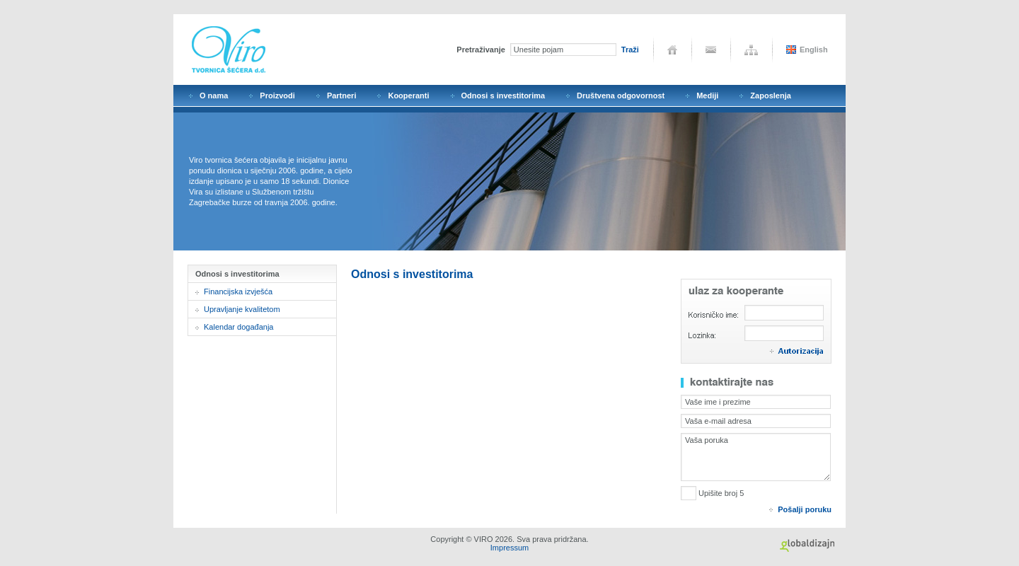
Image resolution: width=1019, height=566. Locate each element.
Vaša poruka (756, 457)
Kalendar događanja (238, 327)
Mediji (707, 95)
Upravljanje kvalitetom (242, 309)
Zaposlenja (770, 95)
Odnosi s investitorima (503, 95)
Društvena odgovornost (620, 95)
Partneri (342, 95)
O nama (214, 95)
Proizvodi (277, 95)
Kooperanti (408, 95)
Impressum (509, 547)
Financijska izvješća (238, 291)
